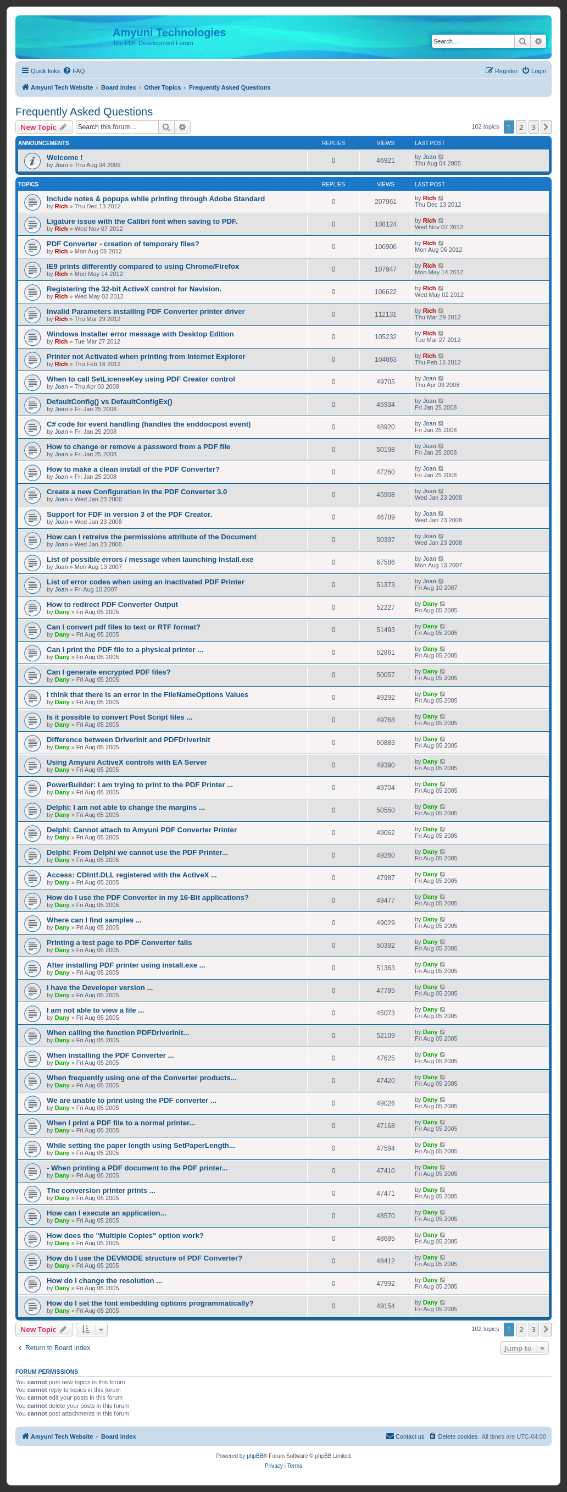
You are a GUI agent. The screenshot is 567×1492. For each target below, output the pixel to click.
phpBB (255, 1456)
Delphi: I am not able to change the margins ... (126, 807)
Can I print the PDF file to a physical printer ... (125, 649)
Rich (61, 206)
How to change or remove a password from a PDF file (138, 447)
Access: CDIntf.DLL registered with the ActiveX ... (132, 875)
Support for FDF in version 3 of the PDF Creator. (129, 514)
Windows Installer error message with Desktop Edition (140, 334)
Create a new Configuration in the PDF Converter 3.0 (137, 492)
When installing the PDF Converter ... (110, 1055)
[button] (546, 127)
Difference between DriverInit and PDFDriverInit (128, 740)
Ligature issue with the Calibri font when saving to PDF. (142, 221)
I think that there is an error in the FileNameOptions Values (147, 694)
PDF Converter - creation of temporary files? (123, 244)
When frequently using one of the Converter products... (142, 1078)
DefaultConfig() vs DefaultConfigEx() (110, 401)
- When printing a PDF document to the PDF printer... (137, 1168)
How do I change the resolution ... (104, 1281)
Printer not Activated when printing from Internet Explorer (146, 356)
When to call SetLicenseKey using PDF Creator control (141, 379)
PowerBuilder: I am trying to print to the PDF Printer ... (140, 785)
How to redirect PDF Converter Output (112, 604)
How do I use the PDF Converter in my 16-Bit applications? (148, 897)
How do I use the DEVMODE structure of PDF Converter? (144, 1258)
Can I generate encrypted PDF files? (109, 672)
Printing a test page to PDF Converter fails (119, 942)
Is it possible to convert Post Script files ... (119, 717)
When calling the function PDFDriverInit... (118, 1033)
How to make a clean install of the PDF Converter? (133, 469)
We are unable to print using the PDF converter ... (131, 1100)
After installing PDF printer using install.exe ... (126, 965)
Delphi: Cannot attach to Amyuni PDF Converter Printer (142, 830)
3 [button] (534, 127)
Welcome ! (65, 157)
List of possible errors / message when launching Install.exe (150, 559)
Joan (61, 165)
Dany (62, 612)
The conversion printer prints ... (101, 1190)
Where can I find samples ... (94, 920)
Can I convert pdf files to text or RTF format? (124, 627)
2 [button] (521, 127)
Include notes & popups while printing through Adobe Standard (156, 199)
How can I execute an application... (106, 1213)
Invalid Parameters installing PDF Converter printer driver (146, 311)
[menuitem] (74, 71)
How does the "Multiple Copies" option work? (125, 1235)
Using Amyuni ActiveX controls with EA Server (127, 762)
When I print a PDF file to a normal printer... (121, 1123)
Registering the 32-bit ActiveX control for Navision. (134, 289)
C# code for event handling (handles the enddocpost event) (149, 424)
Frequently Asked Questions (84, 112)
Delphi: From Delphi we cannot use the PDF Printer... (137, 852)
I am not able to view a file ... (95, 1010)
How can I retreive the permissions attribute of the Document (152, 537)
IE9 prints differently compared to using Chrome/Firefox (143, 266)
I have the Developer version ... (100, 987)
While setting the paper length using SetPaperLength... (141, 1145)
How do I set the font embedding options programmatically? (150, 1303)
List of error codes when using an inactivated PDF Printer (145, 582)
